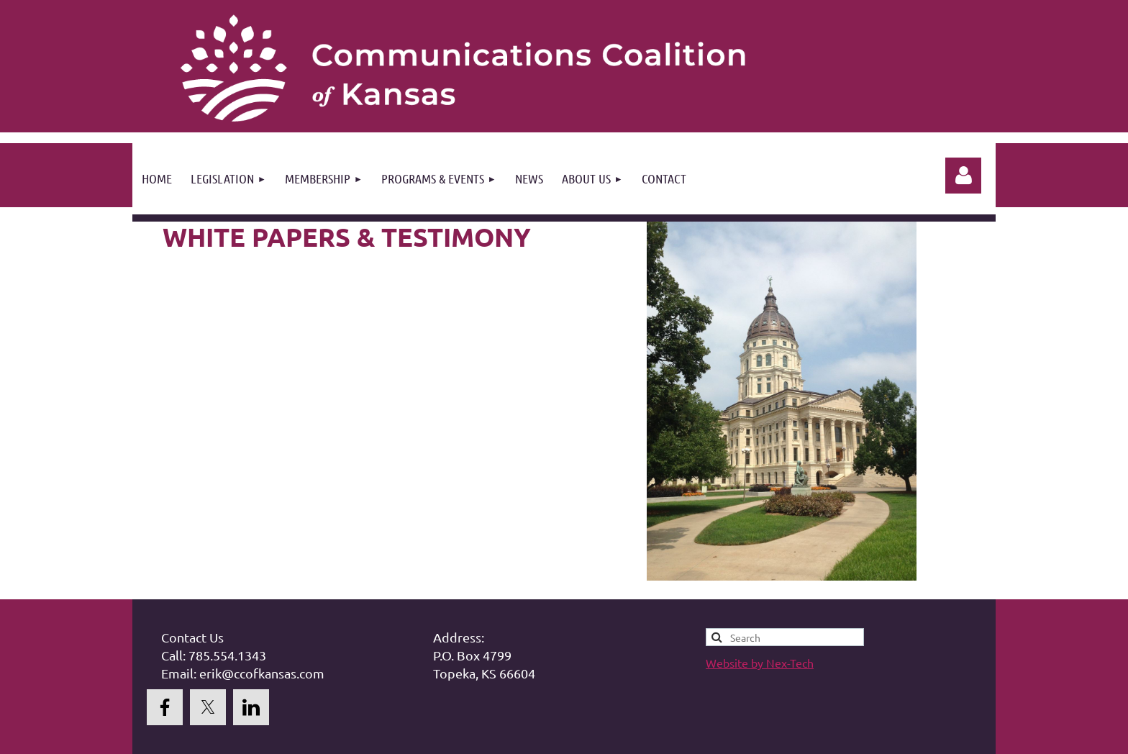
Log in (963, 176)
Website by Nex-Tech (760, 662)
